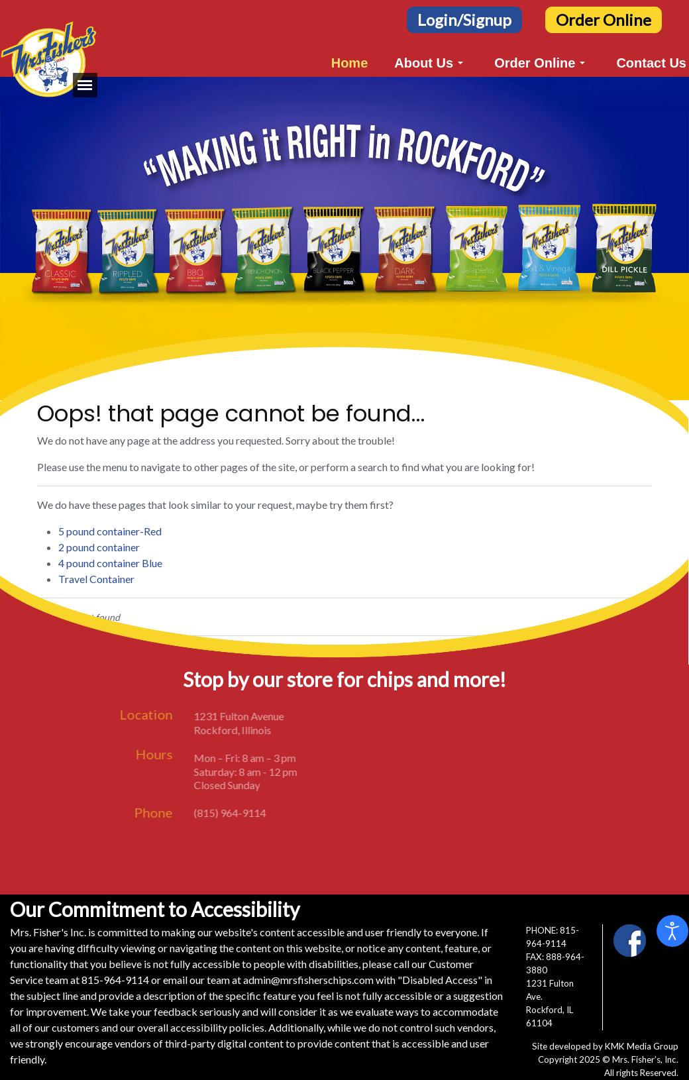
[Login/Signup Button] (464, 18)
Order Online (603, 19)
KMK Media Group (641, 1046)
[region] (344, 238)
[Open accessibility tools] (672, 931)
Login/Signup (464, 19)
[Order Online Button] (603, 18)
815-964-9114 (115, 979)
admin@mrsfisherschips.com (308, 979)
